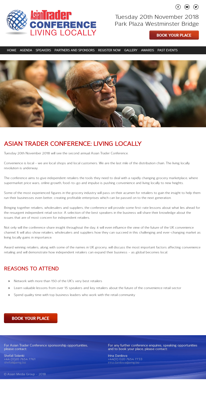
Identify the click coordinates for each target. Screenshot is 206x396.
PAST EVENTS (167, 50)
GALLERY (130, 50)
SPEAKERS (43, 50)
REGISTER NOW (109, 50)
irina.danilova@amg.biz (123, 362)
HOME (11, 50)
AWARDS (147, 50)
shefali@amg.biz (15, 362)
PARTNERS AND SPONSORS (74, 50)
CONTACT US (16, 57)
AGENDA (26, 50)
